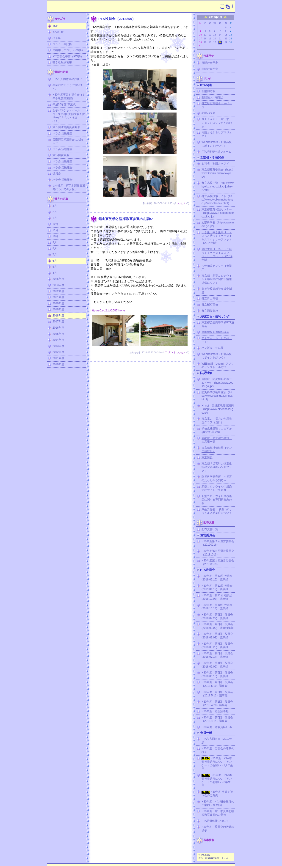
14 (220, 34)
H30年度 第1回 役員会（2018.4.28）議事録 (217, 703)
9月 (55, 242)
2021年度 (58, 297)
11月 (55, 230)
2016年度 (58, 327)
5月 (55, 266)
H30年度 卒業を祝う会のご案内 (217, 793)
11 (205, 34)
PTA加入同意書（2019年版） (217, 740)
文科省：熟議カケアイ (215, 163)
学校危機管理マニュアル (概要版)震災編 (217, 430)
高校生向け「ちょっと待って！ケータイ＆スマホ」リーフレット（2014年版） (217, 254)
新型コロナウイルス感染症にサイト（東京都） (217, 488)
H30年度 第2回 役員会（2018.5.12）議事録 (217, 693)
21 (220, 38)
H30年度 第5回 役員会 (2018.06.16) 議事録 (218, 674)
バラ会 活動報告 (62, 133)
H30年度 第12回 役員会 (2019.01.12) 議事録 (218, 587)
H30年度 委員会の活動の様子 (218, 750)
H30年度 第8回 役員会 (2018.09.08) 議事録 (218, 635)
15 (225, 34)
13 (214, 34)
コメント (170, 352)
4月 (55, 273)
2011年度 (58, 358)
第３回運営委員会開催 (66, 127)
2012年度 (58, 352)
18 (205, 38)
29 (225, 42)
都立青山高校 (210, 298)
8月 (55, 248)
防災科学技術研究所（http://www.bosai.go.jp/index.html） (217, 396)
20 (214, 38)
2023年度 (58, 285)
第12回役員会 (61, 155)
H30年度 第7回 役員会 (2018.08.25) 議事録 (218, 645)
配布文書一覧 (210, 529)
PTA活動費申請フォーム (216, 151)
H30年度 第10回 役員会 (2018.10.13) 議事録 (218, 606)
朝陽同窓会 (208, 91)
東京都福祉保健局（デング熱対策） (217, 449)
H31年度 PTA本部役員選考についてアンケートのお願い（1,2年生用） (217, 764)
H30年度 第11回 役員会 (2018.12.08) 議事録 (218, 597)
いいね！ (181, 203)
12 (210, 34)
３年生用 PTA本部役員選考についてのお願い (69, 187)
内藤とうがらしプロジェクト (217, 134)
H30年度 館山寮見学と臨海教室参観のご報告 (218, 813)
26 (210, 42)
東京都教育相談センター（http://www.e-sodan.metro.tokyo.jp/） (218, 213)
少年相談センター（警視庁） (217, 267)
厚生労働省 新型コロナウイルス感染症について (217, 511)
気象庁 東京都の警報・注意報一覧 (217, 440)
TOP (55, 25)
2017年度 (58, 321)
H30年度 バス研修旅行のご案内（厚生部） (218, 803)
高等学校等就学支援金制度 (217, 290)
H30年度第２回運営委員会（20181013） (218, 552)
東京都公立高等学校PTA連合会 (218, 324)
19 (210, 38)
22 (225, 38)
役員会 (57, 173)
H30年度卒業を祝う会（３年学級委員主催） (69, 96)
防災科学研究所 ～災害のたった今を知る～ (217, 478)
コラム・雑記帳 (62, 44)
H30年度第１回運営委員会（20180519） (218, 562)
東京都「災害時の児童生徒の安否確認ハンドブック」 (217, 467)
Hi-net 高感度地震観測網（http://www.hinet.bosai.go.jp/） (218, 409)
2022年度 (58, 291)
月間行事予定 (210, 62)
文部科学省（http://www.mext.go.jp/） (218, 224)
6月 (55, 260)
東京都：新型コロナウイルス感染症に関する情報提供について (217, 279)
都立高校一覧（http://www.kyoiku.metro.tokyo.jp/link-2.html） (218, 186)
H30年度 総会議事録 (215, 711)
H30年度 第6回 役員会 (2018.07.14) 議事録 (218, 655)
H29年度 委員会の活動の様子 (218, 828)
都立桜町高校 (210, 304)
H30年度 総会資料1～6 (217, 727)
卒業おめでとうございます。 (68, 86)
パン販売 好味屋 (213, 347)
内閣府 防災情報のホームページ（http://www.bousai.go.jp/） (217, 382)
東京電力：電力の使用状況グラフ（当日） (217, 420)
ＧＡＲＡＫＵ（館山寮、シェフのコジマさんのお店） (217, 123)
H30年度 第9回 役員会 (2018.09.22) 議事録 (218, 616)
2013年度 (58, 346)
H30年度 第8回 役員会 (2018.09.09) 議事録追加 (218, 626)
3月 (55, 205)
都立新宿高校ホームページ (217, 105)
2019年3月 (215, 17)
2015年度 (58, 333)
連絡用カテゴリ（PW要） (68, 50)
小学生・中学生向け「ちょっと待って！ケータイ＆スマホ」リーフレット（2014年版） (217, 238)
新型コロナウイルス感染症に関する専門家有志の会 (217, 500)
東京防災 (207, 457)
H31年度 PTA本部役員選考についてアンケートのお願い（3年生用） (217, 780)
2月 (55, 212)
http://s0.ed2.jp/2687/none (108, 310)
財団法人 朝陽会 (213, 97)
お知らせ (58, 31)
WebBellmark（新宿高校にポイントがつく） (217, 143)
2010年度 (58, 364)
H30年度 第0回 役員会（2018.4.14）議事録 (217, 719)
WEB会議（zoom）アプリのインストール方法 (218, 365)
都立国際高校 (210, 310)
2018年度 (58, 315)
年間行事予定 (210, 69)
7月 (55, 254)
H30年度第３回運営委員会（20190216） (218, 543)
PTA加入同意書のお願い (67, 79)
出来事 (57, 38)
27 (214, 42)
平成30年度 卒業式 (64, 104)
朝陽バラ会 (208, 113)
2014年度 (58, 339)
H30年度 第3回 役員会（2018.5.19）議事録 (217, 684)
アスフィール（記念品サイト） (217, 340)
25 (205, 42)
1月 (55, 218)
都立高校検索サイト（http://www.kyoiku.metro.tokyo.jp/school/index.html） (217, 200)
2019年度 (58, 309)
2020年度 (58, 303)
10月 (55, 236)
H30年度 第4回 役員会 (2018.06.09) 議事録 (218, 664)
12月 (55, 224)
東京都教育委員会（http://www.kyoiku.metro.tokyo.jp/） (217, 173)
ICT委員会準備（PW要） (68, 56)
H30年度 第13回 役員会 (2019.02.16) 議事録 (218, 577)
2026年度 (58, 278)
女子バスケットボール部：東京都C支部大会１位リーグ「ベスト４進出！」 (69, 116)
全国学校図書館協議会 (215, 332)
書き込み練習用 (62, 62)
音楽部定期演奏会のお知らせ (68, 141)
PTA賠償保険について (215, 820)
